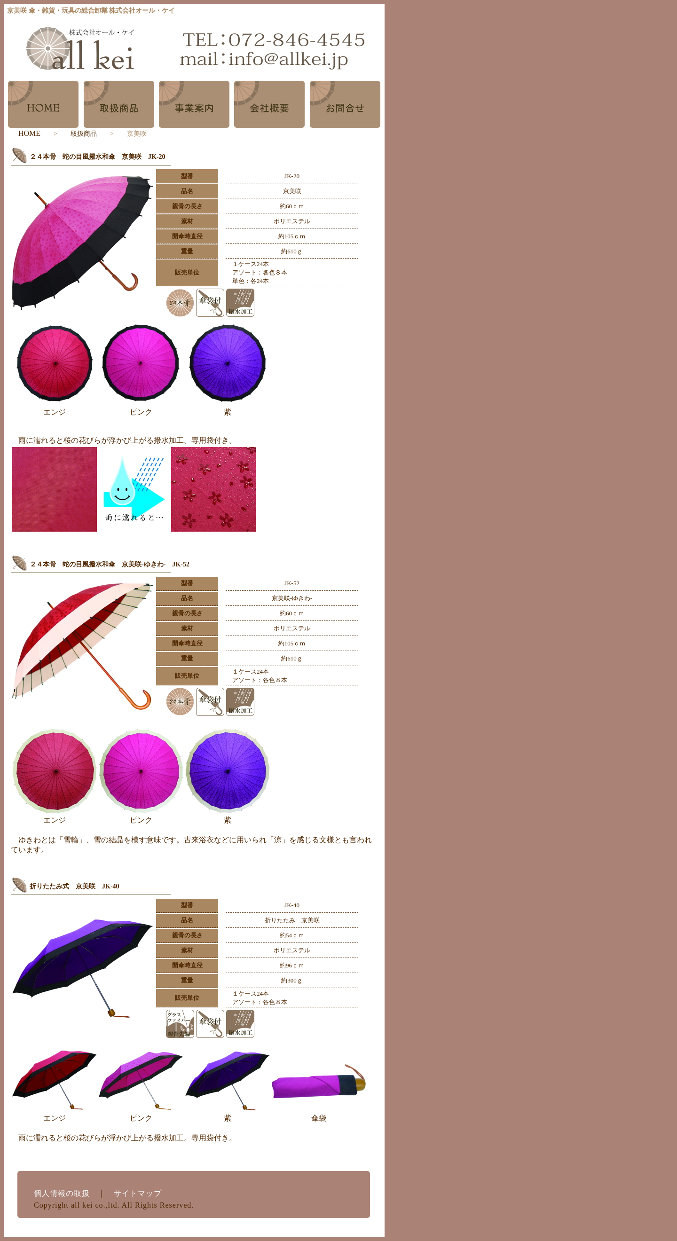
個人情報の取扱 (62, 1193)
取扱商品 (84, 133)
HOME (29, 133)
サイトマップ (138, 1193)
